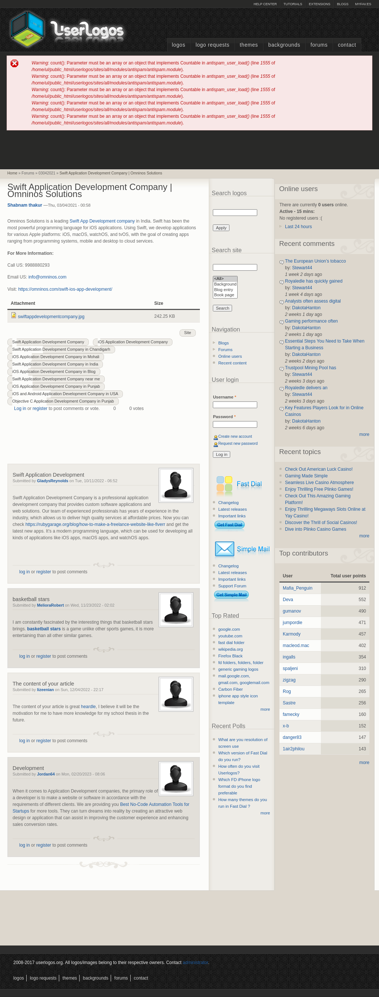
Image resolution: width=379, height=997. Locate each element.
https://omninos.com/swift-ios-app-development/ (65, 289)
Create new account (235, 436)
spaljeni (290, 668)
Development (28, 768)
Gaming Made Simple (306, 476)
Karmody (292, 634)
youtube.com (230, 636)
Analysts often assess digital (313, 301)
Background (225, 284)
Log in (20, 408)
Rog (287, 691)
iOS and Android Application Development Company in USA (65, 393)
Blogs (342, 4)
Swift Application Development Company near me (56, 379)
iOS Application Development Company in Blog (53, 371)
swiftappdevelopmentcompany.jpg (51, 316)
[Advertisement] (189, 149)
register (40, 408)
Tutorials (293, 4)
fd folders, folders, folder (241, 662)
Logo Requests (212, 45)
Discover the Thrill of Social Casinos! (321, 522)
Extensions (319, 4)
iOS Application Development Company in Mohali (55, 356)
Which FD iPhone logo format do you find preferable (239, 786)
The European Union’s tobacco (315, 261)
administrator (195, 962)
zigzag (289, 680)
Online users (230, 356)
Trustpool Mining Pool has (310, 367)
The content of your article (43, 684)
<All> (225, 279)
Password (224, 416)
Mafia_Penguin (297, 588)
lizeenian (45, 689)
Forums (319, 45)
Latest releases (232, 509)
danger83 (292, 737)
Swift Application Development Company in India (55, 364)
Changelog (228, 502)
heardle (88, 706)
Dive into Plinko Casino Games (315, 529)
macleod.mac (296, 645)
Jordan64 (46, 774)
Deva (288, 599)
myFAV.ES (363, 4)
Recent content (232, 363)
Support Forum (232, 586)
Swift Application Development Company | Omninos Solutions (111, 173)
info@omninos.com (47, 277)
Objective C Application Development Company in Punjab (63, 401)
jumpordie (292, 622)
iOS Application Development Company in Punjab (56, 386)
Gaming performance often (311, 321)
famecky (291, 714)
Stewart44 (302, 267)
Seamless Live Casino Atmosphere (319, 482)
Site (187, 332)
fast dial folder (231, 642)
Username (224, 397)
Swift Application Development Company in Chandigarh (61, 349)
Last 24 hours (298, 226)
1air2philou (294, 748)
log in (24, 571)
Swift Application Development (48, 475)
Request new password (238, 443)
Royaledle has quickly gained (313, 281)
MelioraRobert (50, 605)
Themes (249, 45)
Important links (232, 516)
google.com (229, 629)
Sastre (289, 703)
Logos (178, 45)
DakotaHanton (306, 307)
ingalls (289, 657)
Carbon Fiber (230, 689)
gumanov (292, 611)
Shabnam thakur (24, 205)
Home (12, 173)
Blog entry (225, 290)
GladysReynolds (52, 481)
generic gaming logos (238, 669)
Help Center (265, 4)
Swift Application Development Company (48, 342)
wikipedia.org (230, 649)
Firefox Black (230, 656)
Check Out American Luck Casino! (319, 469)
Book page (225, 295)
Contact (347, 45)
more (265, 709)
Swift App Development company (102, 221)
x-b (286, 725)
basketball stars (31, 599)
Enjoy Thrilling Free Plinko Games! (319, 489)
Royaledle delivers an (306, 387)
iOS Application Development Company (133, 342)
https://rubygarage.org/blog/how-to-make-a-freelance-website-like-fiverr (95, 524)
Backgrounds (284, 45)
